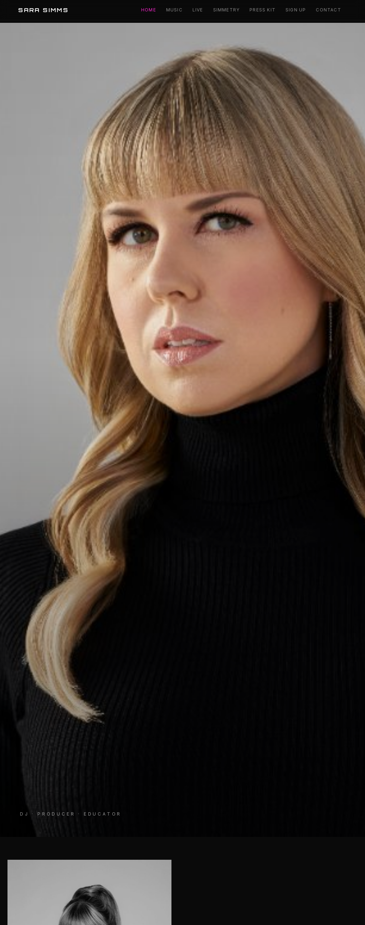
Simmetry (226, 9)
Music (174, 9)
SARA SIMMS (43, 10)
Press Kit (263, 9)
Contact (328, 9)
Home (148, 9)
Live (197, 9)
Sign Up (296, 9)
